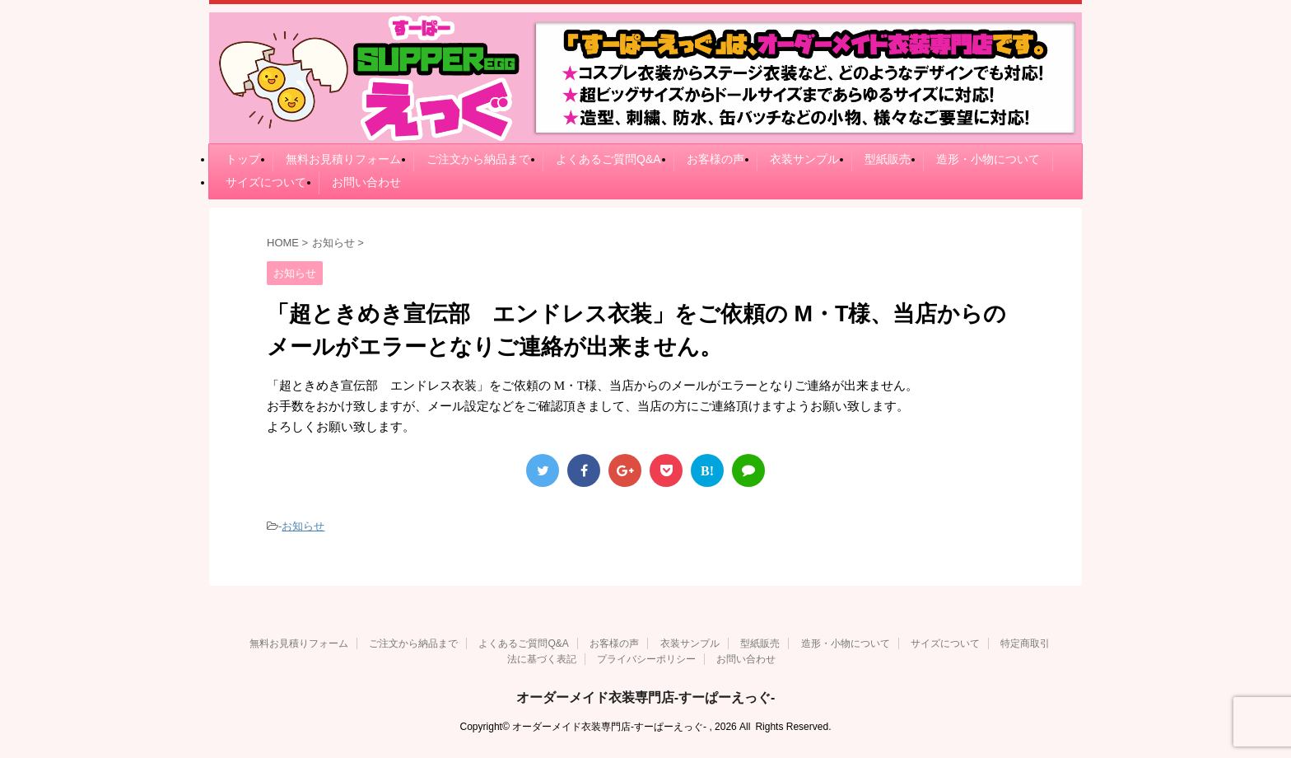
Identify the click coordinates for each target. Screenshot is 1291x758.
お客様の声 (715, 159)
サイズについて (266, 182)
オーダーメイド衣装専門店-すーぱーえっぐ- (646, 697)
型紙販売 (888, 159)
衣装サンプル (804, 159)
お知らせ (303, 526)
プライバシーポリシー (646, 659)
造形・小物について (988, 159)
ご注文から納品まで (478, 159)
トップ (243, 159)
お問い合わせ (366, 182)
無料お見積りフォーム (343, 159)
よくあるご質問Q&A (608, 159)
